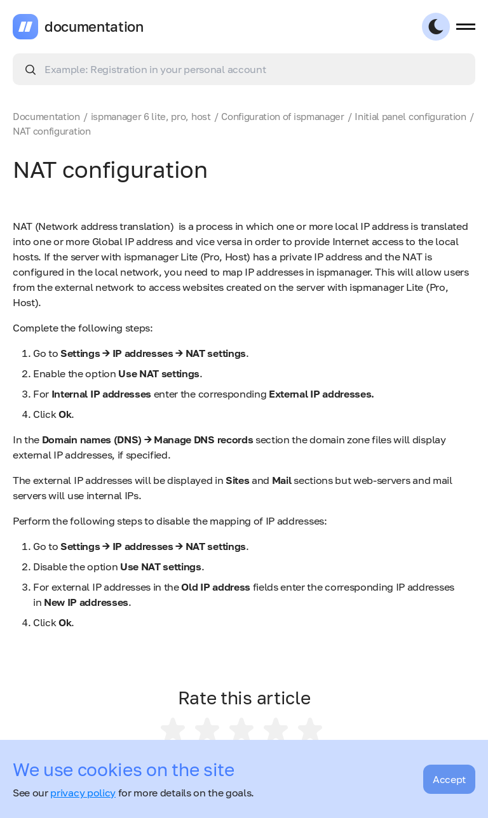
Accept (449, 779)
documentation (94, 27)
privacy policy (83, 792)
